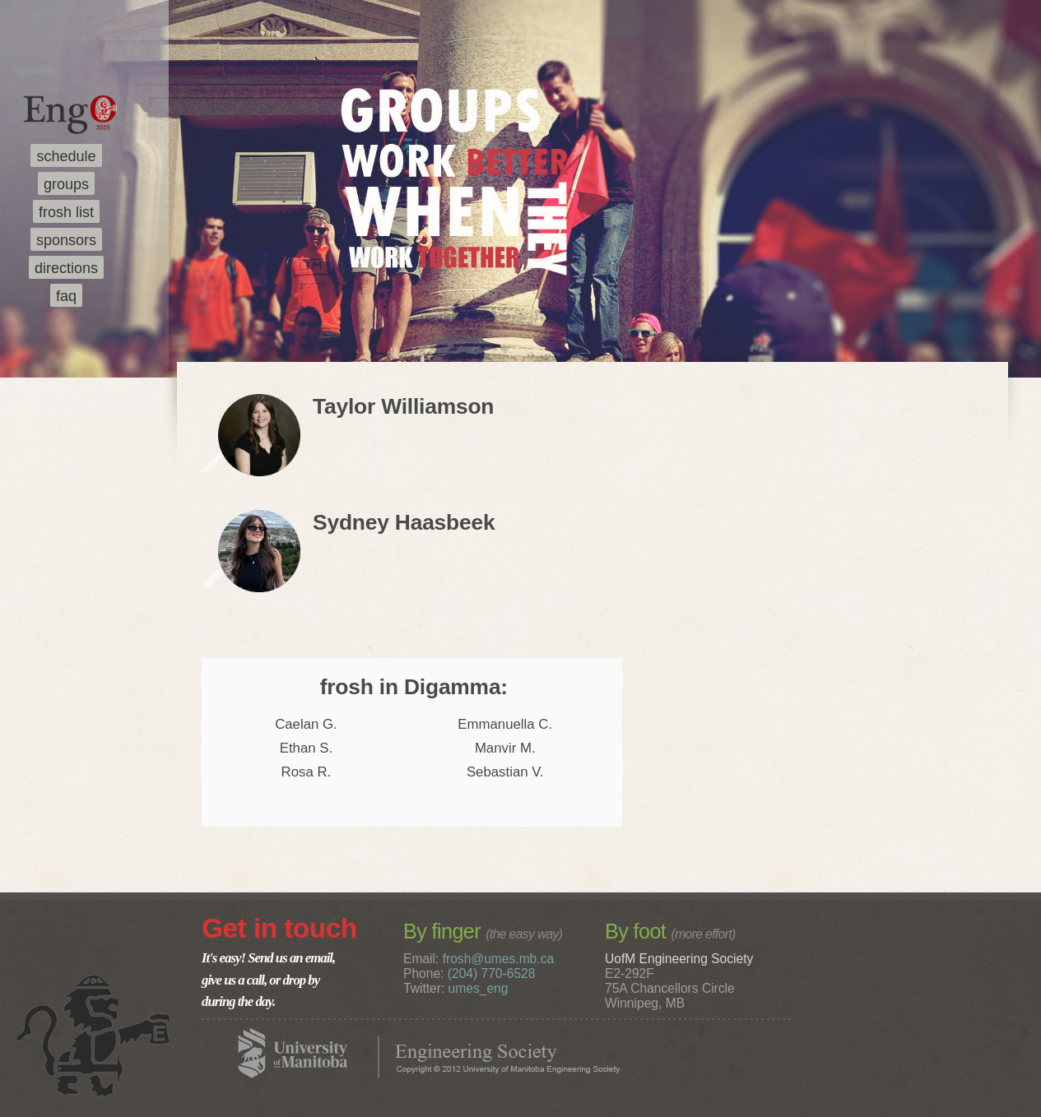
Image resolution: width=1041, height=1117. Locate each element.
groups (66, 184)
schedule (65, 156)
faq (66, 296)
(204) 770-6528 (492, 973)
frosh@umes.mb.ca (498, 959)
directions (66, 268)
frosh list (66, 212)
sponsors (66, 240)
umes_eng (478, 988)
